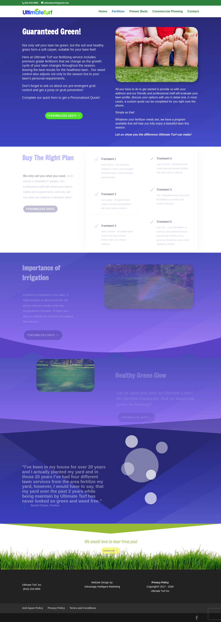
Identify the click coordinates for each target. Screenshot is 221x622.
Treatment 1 (109, 162)
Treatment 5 (164, 191)
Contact (193, 11)
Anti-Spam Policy (32, 608)
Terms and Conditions (83, 608)
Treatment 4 (164, 161)
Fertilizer (118, 11)
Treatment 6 (164, 223)
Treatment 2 (109, 196)
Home (103, 11)
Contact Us (109, 549)
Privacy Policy (56, 608)
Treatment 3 (110, 227)
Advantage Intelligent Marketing (102, 586)
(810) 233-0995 (31, 589)
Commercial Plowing (167, 11)
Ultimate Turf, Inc (31, 584)
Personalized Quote (62, 114)
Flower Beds (138, 11)
